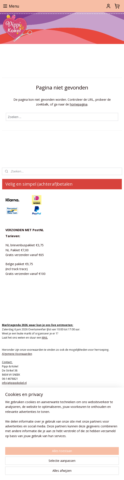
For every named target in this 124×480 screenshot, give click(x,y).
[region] (62, 421)
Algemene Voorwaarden (17, 354)
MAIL (45, 337)
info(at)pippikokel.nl (14, 383)
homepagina (78, 104)
